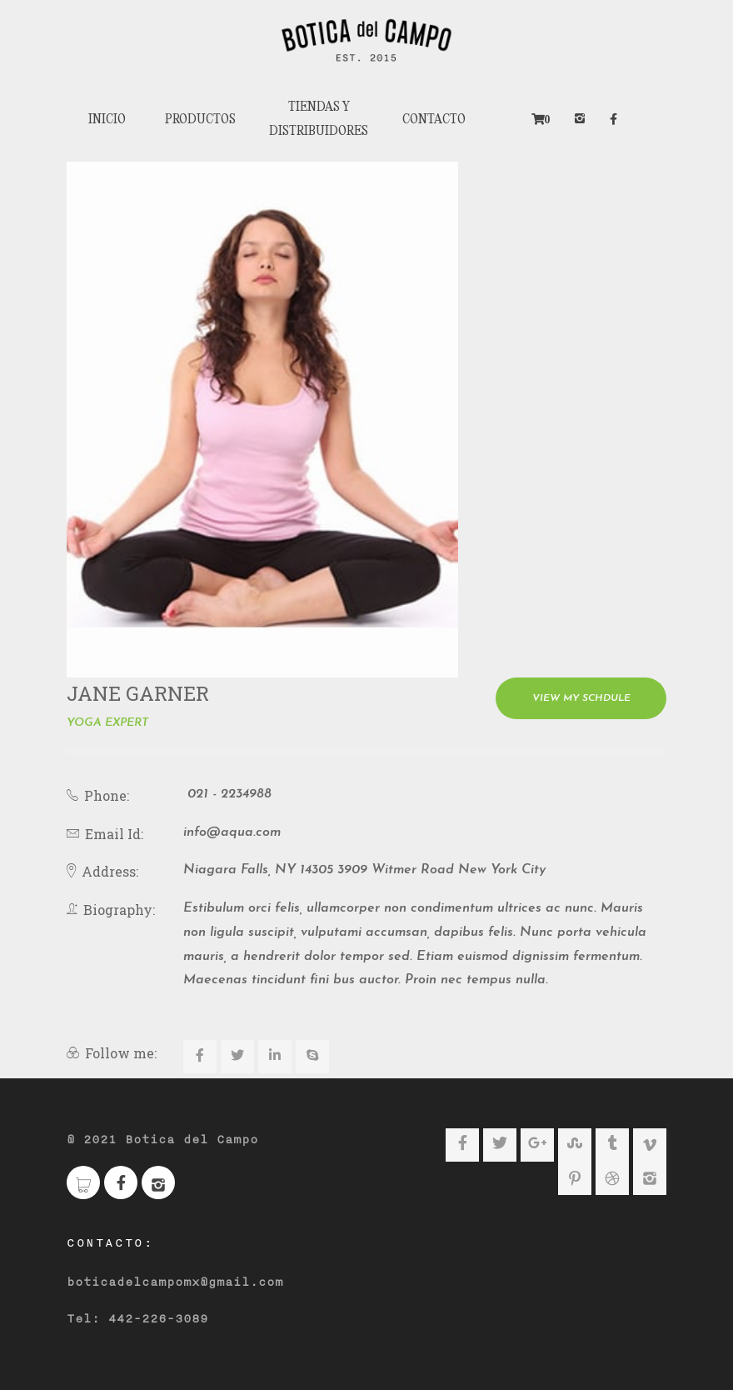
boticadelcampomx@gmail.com (175, 1278)
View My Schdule (581, 694)
